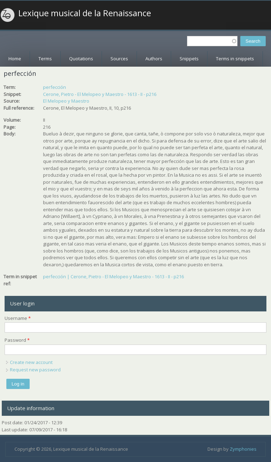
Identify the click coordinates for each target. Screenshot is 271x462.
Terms (45, 58)
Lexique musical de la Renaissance (84, 13)
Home (14, 58)
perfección (54, 87)
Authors (153, 58)
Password (17, 340)
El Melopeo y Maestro (66, 101)
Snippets (189, 58)
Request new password (35, 369)
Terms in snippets (235, 58)
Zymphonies (243, 449)
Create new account (31, 362)
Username (18, 318)
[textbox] (212, 41)
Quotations (81, 58)
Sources (119, 58)
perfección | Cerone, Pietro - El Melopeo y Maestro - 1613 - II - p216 (113, 276)
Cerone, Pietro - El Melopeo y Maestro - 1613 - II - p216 (99, 94)
